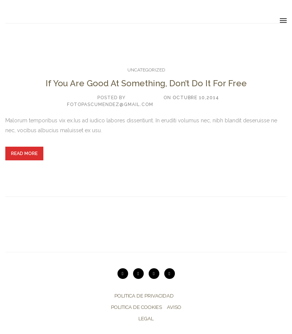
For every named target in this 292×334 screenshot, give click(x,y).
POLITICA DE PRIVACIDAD (144, 296)
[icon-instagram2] (140, 273)
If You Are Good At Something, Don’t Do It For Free (146, 83)
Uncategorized (146, 70)
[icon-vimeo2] (124, 273)
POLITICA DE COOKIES (136, 307)
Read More (24, 153)
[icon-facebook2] (169, 273)
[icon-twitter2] (156, 273)
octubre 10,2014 (196, 97)
